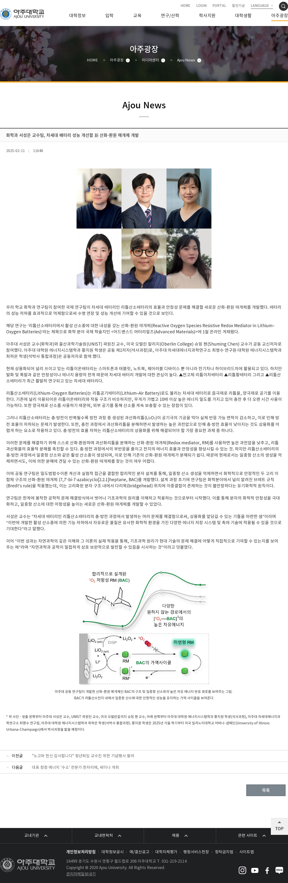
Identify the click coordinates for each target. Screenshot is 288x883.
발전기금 (238, 6)
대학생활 (243, 15)
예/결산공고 (139, 852)
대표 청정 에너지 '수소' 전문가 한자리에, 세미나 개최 (75, 767)
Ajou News (186, 60)
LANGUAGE (260, 6)
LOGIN (201, 6)
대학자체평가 (166, 852)
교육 (137, 15)
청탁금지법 (224, 852)
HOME (185, 6)
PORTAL (219, 6)
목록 (266, 790)
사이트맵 (246, 852)
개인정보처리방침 (81, 852)
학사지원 (207, 15)
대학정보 (77, 15)
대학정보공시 (113, 852)
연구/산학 (170, 15)
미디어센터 (150, 60)
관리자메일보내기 (81, 874)
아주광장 (279, 15)
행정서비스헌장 (196, 852)
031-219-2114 (174, 861)
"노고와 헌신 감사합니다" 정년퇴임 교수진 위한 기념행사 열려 (83, 756)
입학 (109, 15)
